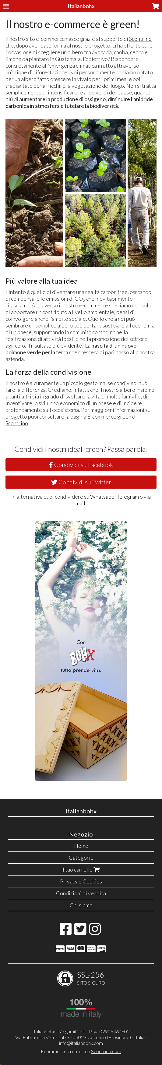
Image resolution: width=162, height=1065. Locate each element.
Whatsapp (102, 496)
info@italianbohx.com (81, 1043)
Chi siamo (81, 905)
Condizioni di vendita (81, 893)
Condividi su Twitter (81, 482)
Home (81, 845)
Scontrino (140, 38)
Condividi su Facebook (81, 464)
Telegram (128, 496)
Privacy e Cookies (81, 881)
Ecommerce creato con (81, 1051)
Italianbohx (81, 6)
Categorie (81, 857)
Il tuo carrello (81, 869)
